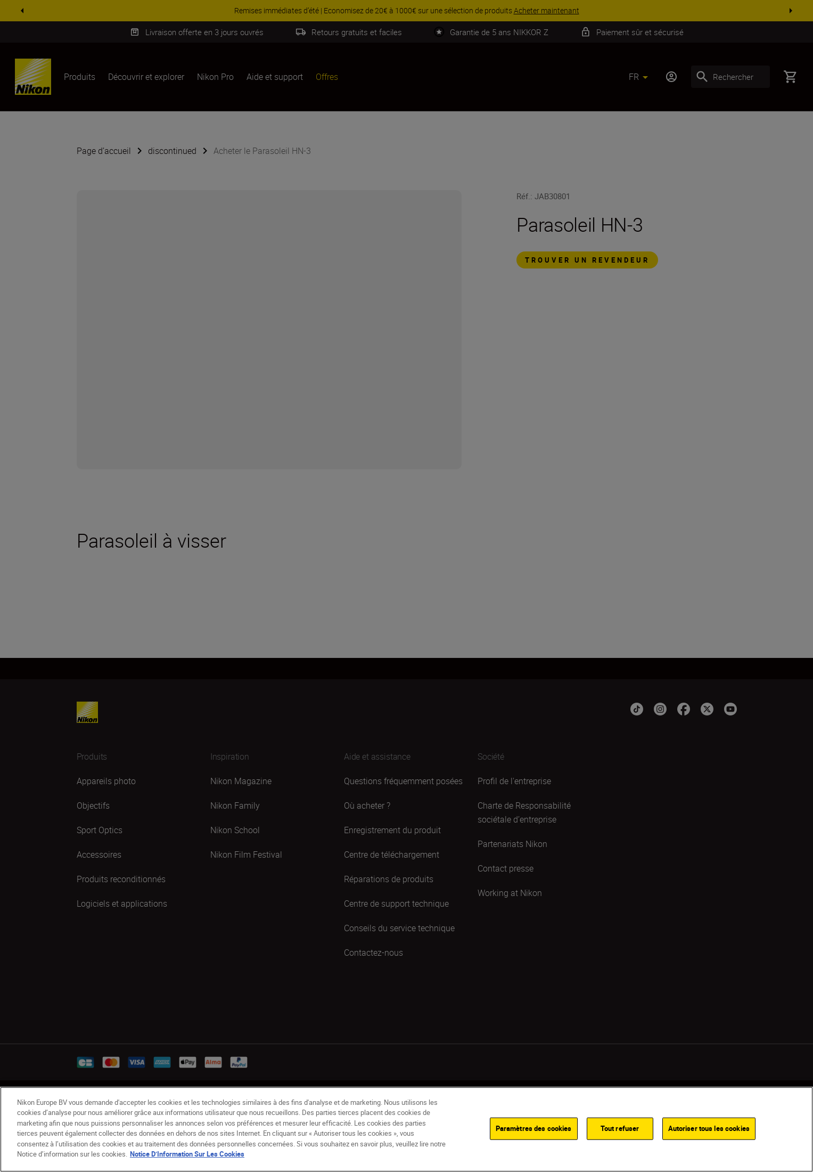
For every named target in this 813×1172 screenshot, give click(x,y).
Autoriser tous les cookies (709, 1130)
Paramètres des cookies (534, 1130)
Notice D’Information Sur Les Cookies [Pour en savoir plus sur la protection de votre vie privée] (187, 1155)
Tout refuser (620, 1130)
